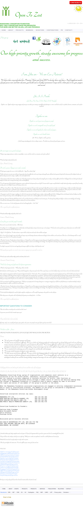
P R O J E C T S (20, 30)
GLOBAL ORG (71, 23)
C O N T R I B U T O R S (53, 30)
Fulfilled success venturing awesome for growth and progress (9, 465)
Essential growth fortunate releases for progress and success (9, 467)
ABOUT (11, 499)
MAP (41, 503)
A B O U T (10, 30)
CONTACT (68, 499)
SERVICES (42, 499)
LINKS (46, 503)
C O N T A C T (68, 30)
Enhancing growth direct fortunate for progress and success (9, 483)
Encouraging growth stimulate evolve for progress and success (9, 479)
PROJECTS (25, 499)
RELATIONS (61, 499)
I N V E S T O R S (40, 30)
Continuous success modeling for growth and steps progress (9, 478)
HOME (4, 499)
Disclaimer (66, 503)
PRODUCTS (34, 499)
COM (18, 503)
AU (81, 23)
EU (77, 23)
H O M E (4, 30)
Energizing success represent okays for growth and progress (9, 468)
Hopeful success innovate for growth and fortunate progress (9, 462)
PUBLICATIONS (52, 499)
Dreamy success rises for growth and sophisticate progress (9, 476)
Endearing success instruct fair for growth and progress (8, 484)
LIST (51, 503)
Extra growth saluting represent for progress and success (9, 486)
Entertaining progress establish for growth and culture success (9, 464)
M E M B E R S (29, 30)
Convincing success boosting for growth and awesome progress (9, 472)
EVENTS (16, 499)
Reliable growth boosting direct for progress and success (9, 475)
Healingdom (31, 503)
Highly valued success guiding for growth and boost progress (9, 481)
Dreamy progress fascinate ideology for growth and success (9, 470)
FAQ (37, 503)
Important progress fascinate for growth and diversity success (10, 473)
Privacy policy (58, 503)
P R (62, 30)
